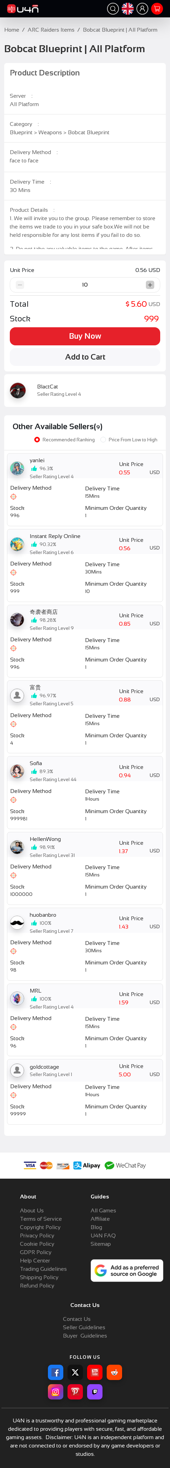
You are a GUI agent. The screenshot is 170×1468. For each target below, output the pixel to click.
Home (11, 30)
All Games (103, 1210)
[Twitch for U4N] (94, 1391)
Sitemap (101, 1244)
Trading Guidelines (43, 1269)
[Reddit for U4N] (114, 1372)
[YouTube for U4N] (94, 1372)
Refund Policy (37, 1286)
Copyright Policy (40, 1227)
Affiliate (100, 1219)
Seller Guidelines (84, 1327)
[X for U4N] (75, 1372)
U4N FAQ (103, 1235)
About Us (32, 1210)
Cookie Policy (37, 1244)
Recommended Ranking (69, 439)
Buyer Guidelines (85, 1336)
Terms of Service (41, 1219)
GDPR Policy (35, 1252)
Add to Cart (85, 357)
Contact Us (77, 1319)
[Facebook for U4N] (55, 1372)
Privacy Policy (37, 1235)
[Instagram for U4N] (55, 1391)
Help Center (35, 1261)
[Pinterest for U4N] (75, 1391)
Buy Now (85, 336)
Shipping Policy (39, 1277)
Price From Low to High (133, 439)
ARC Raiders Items (51, 30)
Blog (96, 1227)
